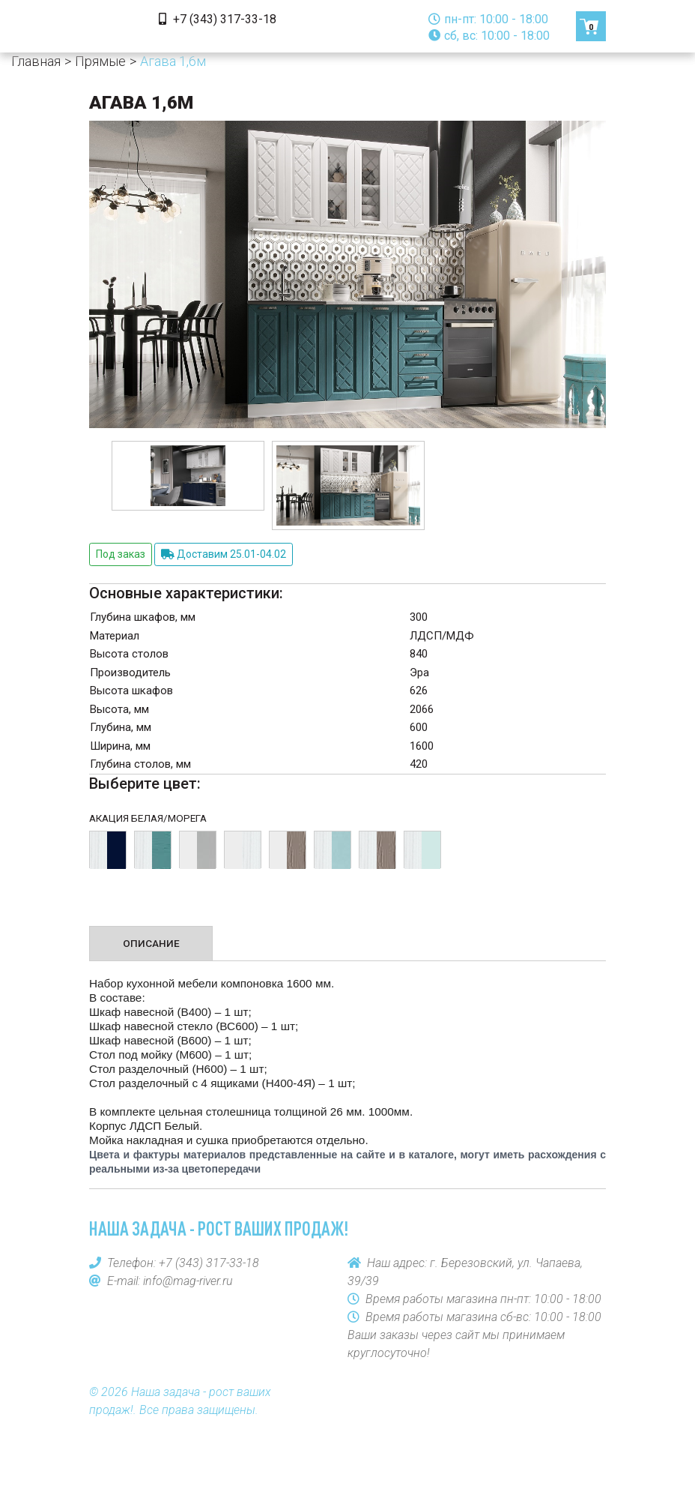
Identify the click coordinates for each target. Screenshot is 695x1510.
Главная (36, 61)
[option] (188, 475)
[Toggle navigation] (110, 26)
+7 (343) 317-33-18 (217, 19)
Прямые (100, 61)
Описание (151, 943)
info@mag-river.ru (188, 1281)
